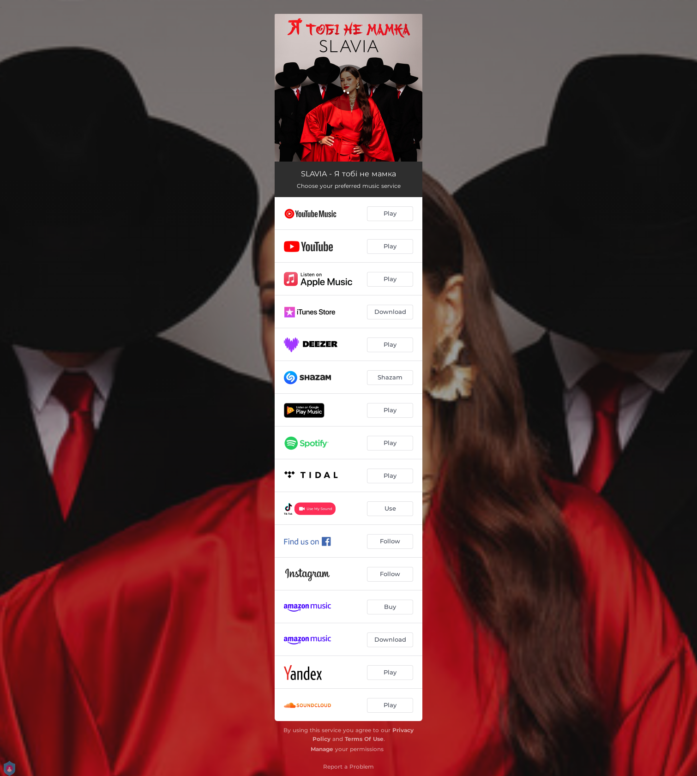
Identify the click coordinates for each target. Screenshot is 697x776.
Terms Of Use (364, 738)
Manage (322, 749)
